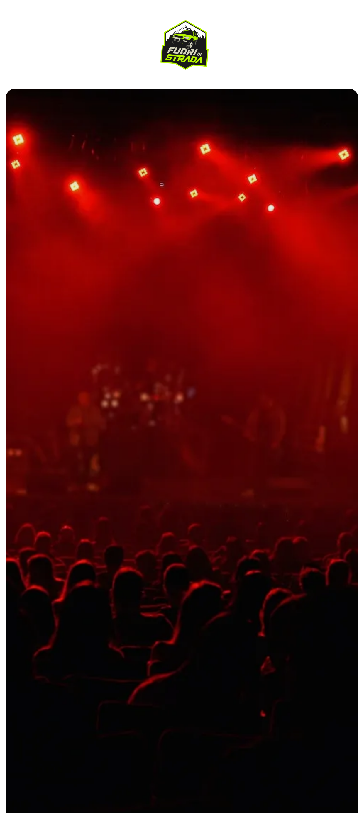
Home (24, 29)
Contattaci (31, 52)
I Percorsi (30, 40)
